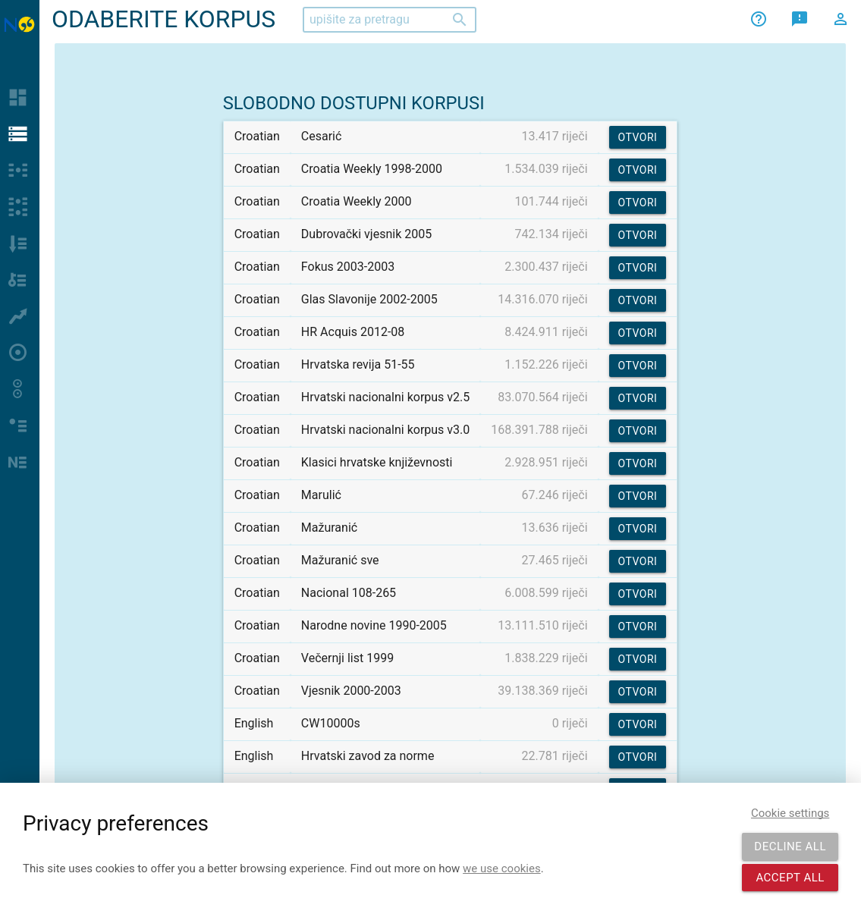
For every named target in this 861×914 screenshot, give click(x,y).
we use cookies (502, 868)
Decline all (790, 846)
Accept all (790, 877)
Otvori (638, 137)
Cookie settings (790, 813)
